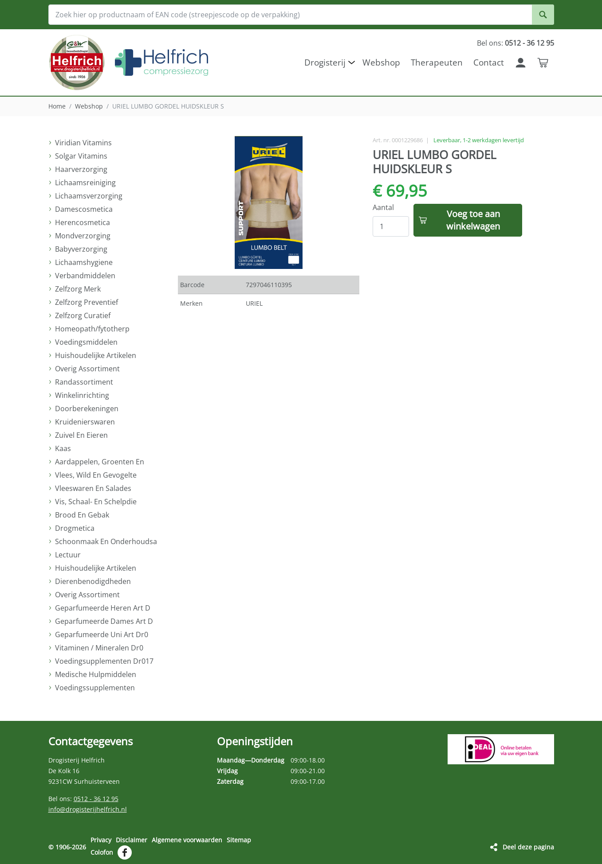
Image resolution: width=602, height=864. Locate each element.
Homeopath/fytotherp (92, 329)
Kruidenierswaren (85, 422)
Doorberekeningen (86, 408)
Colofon (101, 852)
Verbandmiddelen (85, 275)
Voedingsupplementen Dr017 (104, 661)
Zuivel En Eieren (81, 435)
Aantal (383, 207)
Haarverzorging (81, 169)
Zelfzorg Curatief (82, 315)
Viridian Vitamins (83, 143)
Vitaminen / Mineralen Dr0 (99, 648)
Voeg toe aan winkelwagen (473, 220)
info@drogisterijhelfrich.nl (87, 809)
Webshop (89, 106)
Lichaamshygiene (84, 262)
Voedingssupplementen (95, 688)
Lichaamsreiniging (85, 182)
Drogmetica (74, 528)
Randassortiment (84, 382)
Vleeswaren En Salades (93, 488)
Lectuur (68, 555)
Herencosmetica (82, 222)
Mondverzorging (82, 236)
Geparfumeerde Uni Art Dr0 (101, 634)
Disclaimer (131, 840)
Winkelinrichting (82, 395)
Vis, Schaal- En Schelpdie (96, 501)
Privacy (100, 840)
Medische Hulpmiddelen (95, 674)
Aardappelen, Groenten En (99, 462)
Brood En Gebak (82, 515)
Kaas (63, 448)
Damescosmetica (84, 209)
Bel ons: (515, 43)
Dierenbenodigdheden (93, 581)
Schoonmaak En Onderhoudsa (106, 541)
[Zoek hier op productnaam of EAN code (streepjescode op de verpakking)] (301, 14)
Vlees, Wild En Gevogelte (96, 475)
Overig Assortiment (87, 369)
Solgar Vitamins (81, 156)
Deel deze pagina (528, 847)
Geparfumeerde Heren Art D (102, 608)
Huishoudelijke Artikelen (95, 355)
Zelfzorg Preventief (86, 302)
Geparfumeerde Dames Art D (104, 621)
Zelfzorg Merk (78, 289)
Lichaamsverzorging (88, 196)
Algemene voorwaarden (187, 840)
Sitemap (239, 840)
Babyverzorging (81, 249)
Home (57, 106)
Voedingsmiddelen (86, 342)
